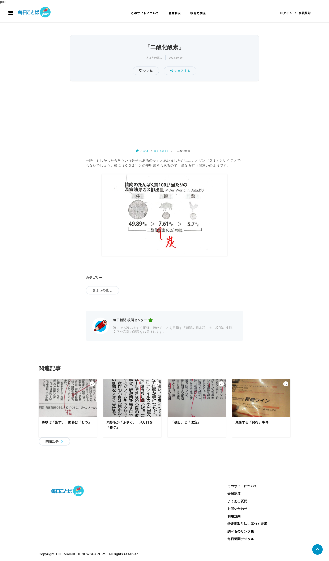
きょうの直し (154, 57)
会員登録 (305, 13)
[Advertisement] (164, 114)
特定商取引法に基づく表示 (247, 524)
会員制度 (174, 13)
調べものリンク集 (240, 531)
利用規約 (234, 516)
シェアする (180, 70)
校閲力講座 (198, 13)
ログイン (286, 13)
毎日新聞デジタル (240, 539)
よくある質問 (237, 501)
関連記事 (52, 441)
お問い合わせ (237, 508)
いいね (147, 70)
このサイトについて (145, 13)
